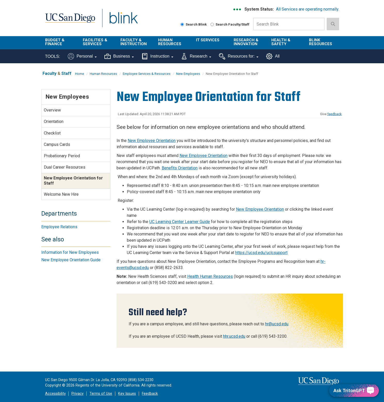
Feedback (150, 393)
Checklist (52, 133)
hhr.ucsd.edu (234, 336)
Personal (82, 56)
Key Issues (127, 393)
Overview (52, 110)
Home (79, 74)
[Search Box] (288, 24)
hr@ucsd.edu (276, 323)
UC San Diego (70, 21)
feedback (334, 114)
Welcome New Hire (61, 194)
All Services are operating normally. (307, 9)
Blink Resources (320, 42)
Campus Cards (57, 144)
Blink (123, 21)
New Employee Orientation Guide (71, 259)
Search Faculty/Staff (229, 24)
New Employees (188, 74)
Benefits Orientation (180, 167)
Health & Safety (280, 42)
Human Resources (169, 42)
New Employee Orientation (152, 140)
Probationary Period (62, 155)
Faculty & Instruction (133, 42)
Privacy (77, 393)
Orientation (53, 121)
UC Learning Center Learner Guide (179, 221)
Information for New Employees (70, 252)
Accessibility (55, 393)
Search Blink (194, 24)
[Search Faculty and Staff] (212, 24)
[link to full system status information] (237, 9)
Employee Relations (59, 226)
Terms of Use (100, 393)
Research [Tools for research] (196, 56)
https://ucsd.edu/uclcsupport (261, 252)
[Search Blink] (182, 24)
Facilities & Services (95, 42)
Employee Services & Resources (146, 74)
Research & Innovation (246, 42)
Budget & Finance (54, 42)
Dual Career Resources (64, 167)
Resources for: (238, 56)
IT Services (207, 40)
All (273, 56)
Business (119, 56)
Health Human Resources (210, 276)
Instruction (157, 56)
